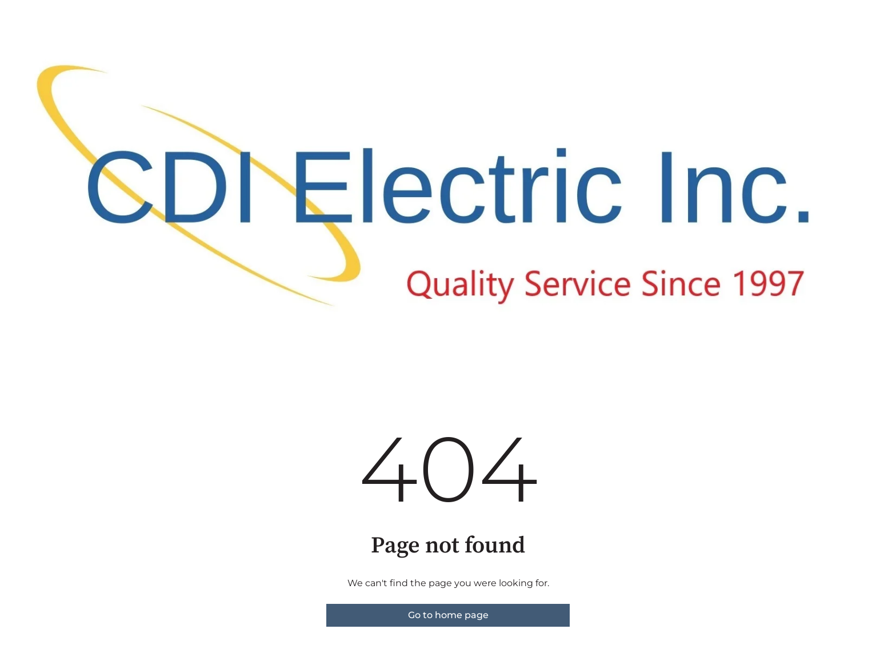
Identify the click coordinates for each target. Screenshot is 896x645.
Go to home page (448, 615)
